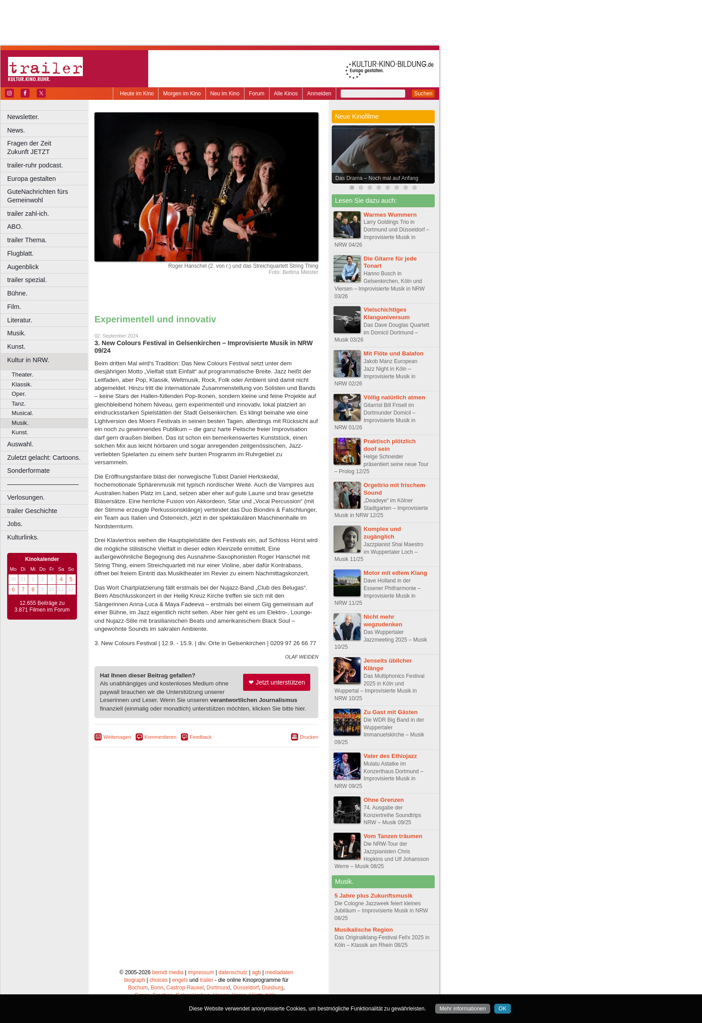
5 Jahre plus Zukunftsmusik (373, 895)
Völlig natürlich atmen (394, 397)
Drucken (309, 737)
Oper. (19, 393)
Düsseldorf (246, 987)
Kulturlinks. (23, 537)
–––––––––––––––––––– (43, 484)
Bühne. (17, 293)
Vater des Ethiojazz (390, 756)
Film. (14, 306)
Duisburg (272, 987)
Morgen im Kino (182, 93)
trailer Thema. (27, 240)
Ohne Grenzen (384, 799)
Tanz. (19, 403)
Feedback (200, 737)
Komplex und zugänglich (382, 533)
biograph (134, 980)
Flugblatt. (20, 253)
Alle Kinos (286, 93)
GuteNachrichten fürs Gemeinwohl (37, 196)
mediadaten (279, 972)
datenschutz (233, 972)
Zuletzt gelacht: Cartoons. (44, 457)
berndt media (168, 972)
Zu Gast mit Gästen (391, 712)
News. (16, 130)
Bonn (157, 987)
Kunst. (16, 346)
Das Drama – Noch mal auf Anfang (376, 178)
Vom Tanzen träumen (393, 836)
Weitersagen (117, 737)
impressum (201, 972)
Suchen (423, 93)
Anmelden (319, 93)
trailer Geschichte (32, 510)
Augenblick (23, 266)
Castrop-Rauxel (184, 987)
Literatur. (19, 320)
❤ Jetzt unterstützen (276, 682)
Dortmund (218, 987)
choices (159, 980)
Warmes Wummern (390, 214)
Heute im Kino (137, 93)
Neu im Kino (225, 93)
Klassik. (22, 384)
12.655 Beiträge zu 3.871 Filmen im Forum (41, 606)
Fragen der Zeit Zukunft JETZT (48, 147)
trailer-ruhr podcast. (35, 165)
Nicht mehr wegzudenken (383, 620)
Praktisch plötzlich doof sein (390, 445)
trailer (206, 980)
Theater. (22, 374)
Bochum (138, 987)
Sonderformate (28, 470)
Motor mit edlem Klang (395, 572)
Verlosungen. (26, 497)
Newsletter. (23, 116)
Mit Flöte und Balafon (394, 353)
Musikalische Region (363, 929)
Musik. (16, 333)
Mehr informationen (463, 1009)
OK (502, 1009)
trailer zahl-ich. (28, 213)
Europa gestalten (31, 178)
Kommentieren (161, 737)
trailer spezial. (27, 279)
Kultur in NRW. (28, 360)
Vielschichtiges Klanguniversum (387, 313)
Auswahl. (20, 444)
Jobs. (14, 523)
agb (256, 972)
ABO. (14, 226)
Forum (257, 93)
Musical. (22, 413)
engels (180, 980)
